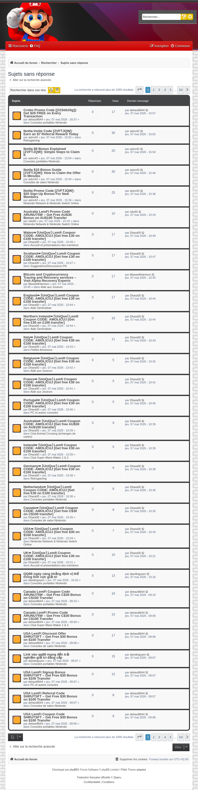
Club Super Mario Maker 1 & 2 (49, 457)
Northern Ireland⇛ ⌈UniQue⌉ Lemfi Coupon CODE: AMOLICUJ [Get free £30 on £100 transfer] (50, 319)
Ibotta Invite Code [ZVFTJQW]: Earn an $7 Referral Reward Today (50, 132)
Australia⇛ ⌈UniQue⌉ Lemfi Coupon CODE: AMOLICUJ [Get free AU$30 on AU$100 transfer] (51, 424)
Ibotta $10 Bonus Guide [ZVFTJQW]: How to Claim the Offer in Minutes (52, 173)
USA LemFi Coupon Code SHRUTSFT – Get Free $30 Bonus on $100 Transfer (50, 717)
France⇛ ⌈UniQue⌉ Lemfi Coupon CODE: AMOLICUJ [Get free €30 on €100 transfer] (51, 382)
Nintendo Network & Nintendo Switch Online (51, 203)
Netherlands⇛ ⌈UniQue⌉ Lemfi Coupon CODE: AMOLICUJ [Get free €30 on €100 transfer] (49, 490)
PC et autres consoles (44, 412)
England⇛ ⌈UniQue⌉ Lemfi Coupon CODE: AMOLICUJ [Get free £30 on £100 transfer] (51, 298)
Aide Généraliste (40, 307)
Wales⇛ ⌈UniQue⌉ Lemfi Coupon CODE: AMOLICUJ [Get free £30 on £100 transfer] (51, 236)
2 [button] (153, 90)
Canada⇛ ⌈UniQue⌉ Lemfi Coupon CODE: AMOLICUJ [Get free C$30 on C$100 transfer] (50, 511)
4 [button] (165, 90)
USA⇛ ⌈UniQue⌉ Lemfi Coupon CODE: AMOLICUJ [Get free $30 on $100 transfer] (51, 532)
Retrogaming (31, 140)
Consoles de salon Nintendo (41, 182)
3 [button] (159, 90)
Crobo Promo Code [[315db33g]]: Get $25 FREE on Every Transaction (50, 113)
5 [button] (170, 90)
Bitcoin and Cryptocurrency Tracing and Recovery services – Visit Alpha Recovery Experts (49, 277)
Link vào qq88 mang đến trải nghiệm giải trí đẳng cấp (46, 655)
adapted (141, 769)
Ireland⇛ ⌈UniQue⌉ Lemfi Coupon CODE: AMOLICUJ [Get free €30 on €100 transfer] (51, 448)
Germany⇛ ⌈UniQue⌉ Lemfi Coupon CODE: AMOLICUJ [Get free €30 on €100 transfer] (51, 469)
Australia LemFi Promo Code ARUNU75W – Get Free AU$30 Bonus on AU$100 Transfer (47, 215)
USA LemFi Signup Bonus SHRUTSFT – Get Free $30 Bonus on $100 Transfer (50, 675)
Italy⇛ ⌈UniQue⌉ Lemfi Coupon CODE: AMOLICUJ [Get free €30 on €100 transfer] (51, 340)
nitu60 (32, 221)
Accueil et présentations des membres (54, 245)
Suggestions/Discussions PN (48, 266)
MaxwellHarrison (38, 283)
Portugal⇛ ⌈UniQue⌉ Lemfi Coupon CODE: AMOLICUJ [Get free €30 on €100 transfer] (51, 403)
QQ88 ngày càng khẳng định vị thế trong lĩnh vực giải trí (51, 575)
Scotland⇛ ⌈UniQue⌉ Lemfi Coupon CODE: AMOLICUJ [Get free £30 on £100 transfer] (51, 257)
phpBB (73, 769)
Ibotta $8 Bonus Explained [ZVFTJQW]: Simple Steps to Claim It (51, 152)
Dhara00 (33, 242)
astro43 (33, 137)
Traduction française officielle (93, 777)
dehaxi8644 (35, 119)
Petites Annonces (41, 349)
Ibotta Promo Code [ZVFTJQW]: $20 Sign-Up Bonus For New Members (49, 194)
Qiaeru (117, 777)
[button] (139, 90)
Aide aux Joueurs (52, 286)
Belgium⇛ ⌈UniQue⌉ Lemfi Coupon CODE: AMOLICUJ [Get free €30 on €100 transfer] (51, 361)
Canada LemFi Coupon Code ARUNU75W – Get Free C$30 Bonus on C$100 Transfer (52, 595)
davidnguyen (36, 580)
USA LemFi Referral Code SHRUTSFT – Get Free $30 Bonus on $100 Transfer (50, 696)
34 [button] (181, 90)
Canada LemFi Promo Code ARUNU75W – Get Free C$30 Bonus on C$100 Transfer (52, 616)
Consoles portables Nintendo (48, 122)
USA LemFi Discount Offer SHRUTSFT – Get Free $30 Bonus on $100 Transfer (50, 637)
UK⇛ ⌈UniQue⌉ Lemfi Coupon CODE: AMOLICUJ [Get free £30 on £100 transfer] (51, 556)
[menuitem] (34, 46)
